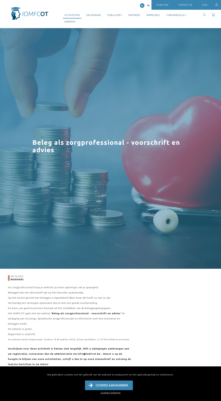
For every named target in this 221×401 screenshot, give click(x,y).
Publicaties (114, 15)
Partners (134, 15)
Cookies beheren (110, 392)
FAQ (204, 5)
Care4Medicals (176, 15)
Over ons (162, 5)
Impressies (153, 15)
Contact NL (185, 5)
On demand (93, 15)
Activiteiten (72, 15)
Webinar (69, 21)
